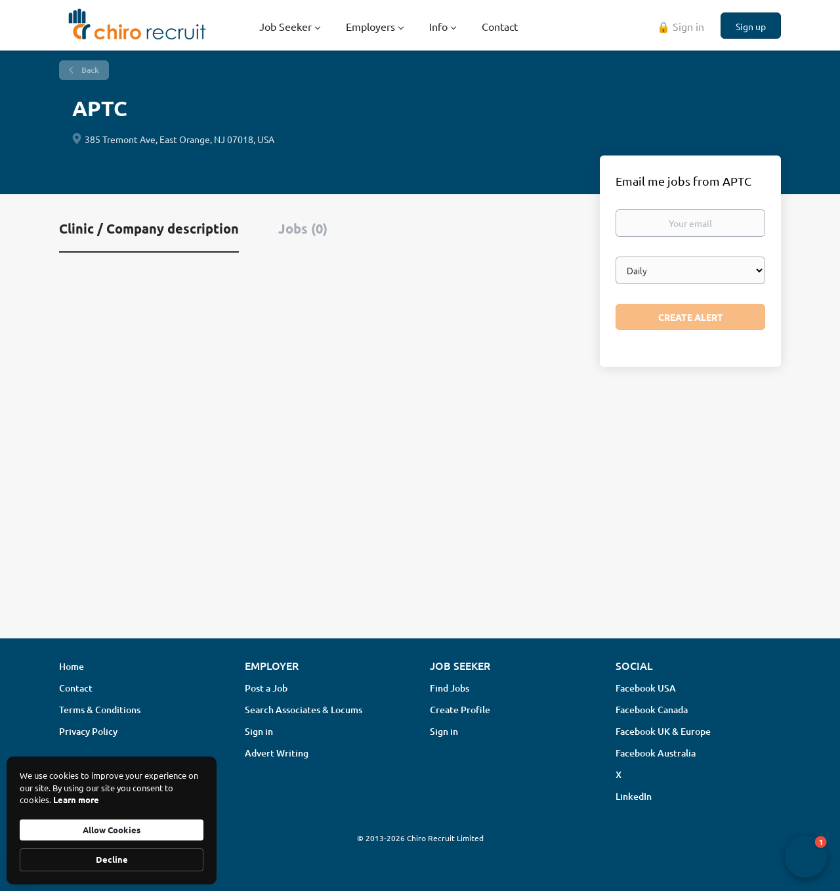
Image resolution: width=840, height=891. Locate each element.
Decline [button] (112, 859)
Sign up (751, 26)
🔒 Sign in (680, 26)
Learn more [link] (76, 799)
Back (89, 69)
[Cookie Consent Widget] (112, 820)
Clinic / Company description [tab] (149, 228)
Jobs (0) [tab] (302, 228)
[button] (806, 857)
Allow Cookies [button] (111, 829)
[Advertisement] (420, 524)
